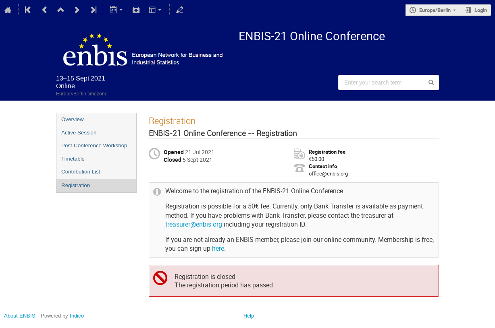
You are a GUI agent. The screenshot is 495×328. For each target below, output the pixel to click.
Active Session (78, 133)
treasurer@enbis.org (193, 224)
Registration (75, 185)
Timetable (73, 159)
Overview (72, 119)
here (218, 248)
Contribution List (80, 172)
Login (480, 10)
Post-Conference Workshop (94, 145)
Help (248, 315)
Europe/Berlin (435, 10)
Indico (77, 315)
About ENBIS (19, 315)
